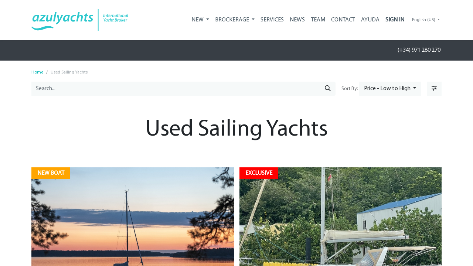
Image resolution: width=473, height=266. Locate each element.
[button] (390, 89)
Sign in (394, 20)
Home (37, 72)
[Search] (328, 89)
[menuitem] (272, 20)
